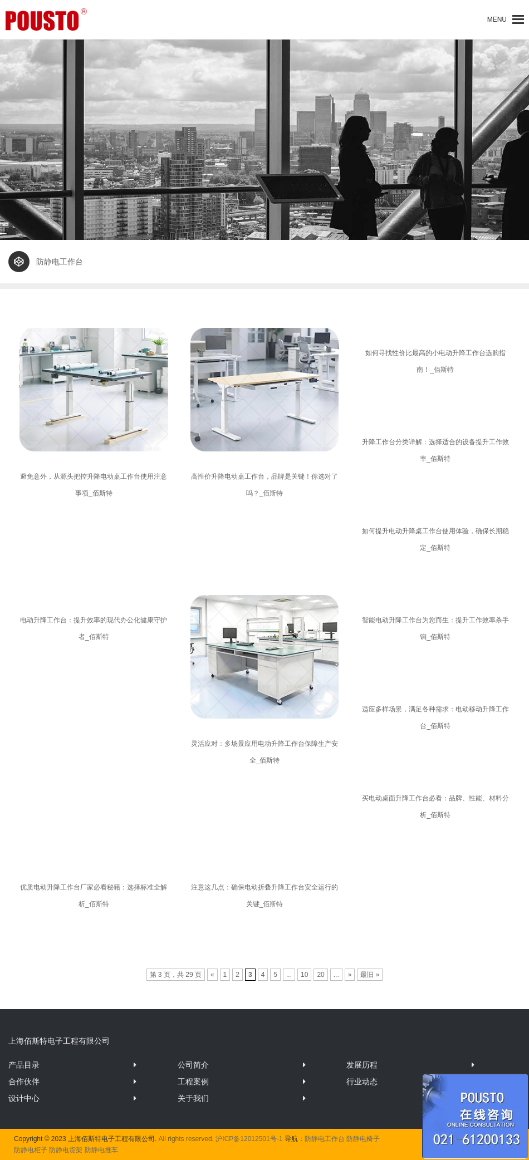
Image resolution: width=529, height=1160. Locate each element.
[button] (497, 19)
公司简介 (193, 1064)
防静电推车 (101, 1150)
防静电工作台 (325, 1139)
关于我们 (193, 1098)
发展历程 (362, 1064)
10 (304, 975)
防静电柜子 (30, 1150)
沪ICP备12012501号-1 (248, 1139)
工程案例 (193, 1081)
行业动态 (362, 1081)
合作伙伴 (24, 1081)
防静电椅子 (363, 1139)
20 (320, 975)
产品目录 (24, 1064)
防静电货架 (65, 1150)
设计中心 (24, 1098)
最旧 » (369, 975)
